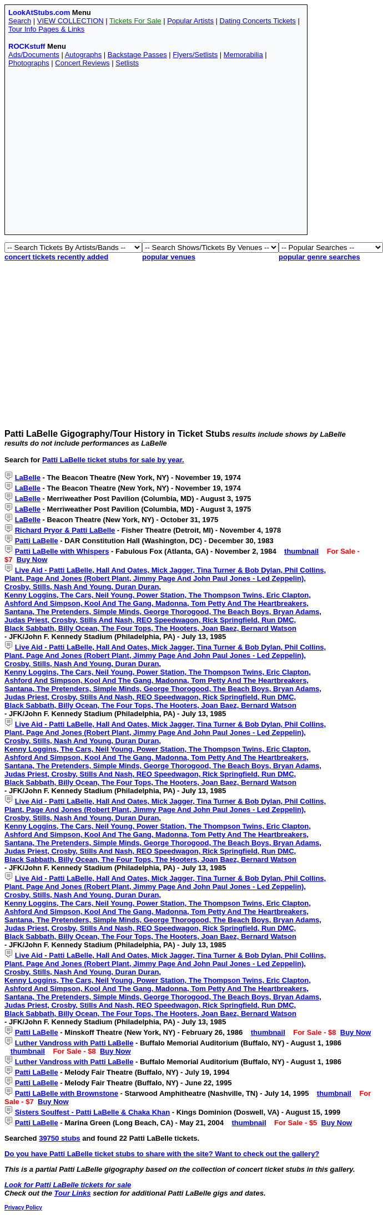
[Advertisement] (149, 153)
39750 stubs (59, 1138)
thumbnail (301, 551)
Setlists (127, 63)
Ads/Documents (33, 54)
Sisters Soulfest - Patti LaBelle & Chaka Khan (92, 1112)
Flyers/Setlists (195, 54)
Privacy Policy (23, 1207)
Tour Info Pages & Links (46, 29)
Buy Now (32, 559)
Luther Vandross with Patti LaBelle (74, 1043)
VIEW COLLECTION (70, 21)
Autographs (83, 54)
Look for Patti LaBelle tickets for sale (67, 1185)
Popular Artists (190, 21)
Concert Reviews (82, 63)
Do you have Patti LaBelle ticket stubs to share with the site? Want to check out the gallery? (161, 1154)
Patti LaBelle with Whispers (62, 551)
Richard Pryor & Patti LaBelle (65, 530)
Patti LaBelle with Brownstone (66, 1093)
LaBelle (28, 477)
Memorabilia (243, 54)
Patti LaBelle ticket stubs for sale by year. (113, 460)
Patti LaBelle (36, 541)
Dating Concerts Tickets (258, 21)
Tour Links (72, 1193)
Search (19, 21)
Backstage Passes (137, 54)
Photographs (28, 63)
